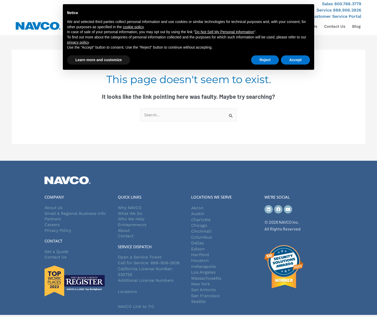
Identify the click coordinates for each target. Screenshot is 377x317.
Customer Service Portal (336, 16)
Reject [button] (264, 60)
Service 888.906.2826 (339, 10)
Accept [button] (295, 60)
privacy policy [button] (78, 42)
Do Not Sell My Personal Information (224, 32)
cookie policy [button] (133, 27)
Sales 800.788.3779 (341, 3)
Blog (356, 26)
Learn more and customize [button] (98, 60)
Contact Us (334, 26)
